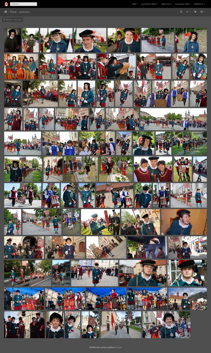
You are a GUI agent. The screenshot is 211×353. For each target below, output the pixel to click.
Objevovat (165, 4)
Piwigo (118, 347)
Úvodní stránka (5, 12)
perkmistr (24, 11)
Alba (134, 4)
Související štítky (148, 4)
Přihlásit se (198, 4)
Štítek (13, 11)
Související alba (182, 4)
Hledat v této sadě (12, 20)
